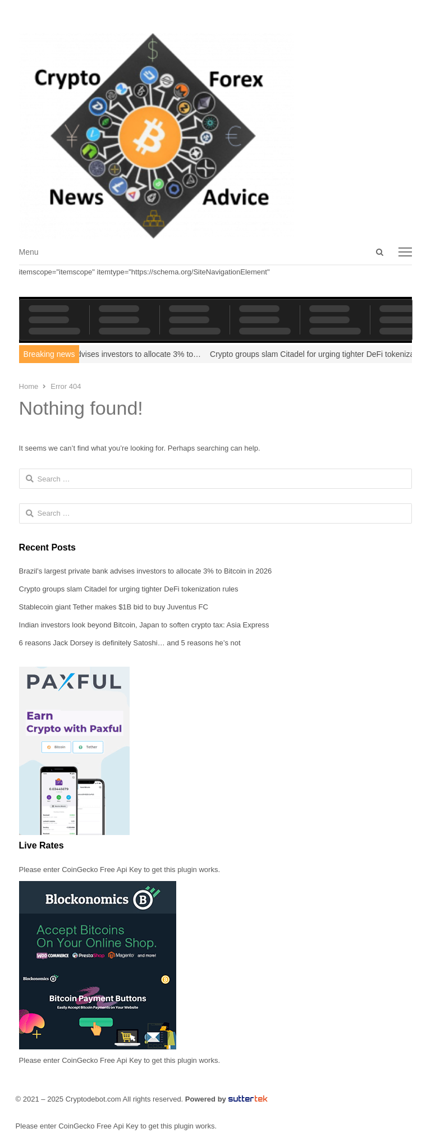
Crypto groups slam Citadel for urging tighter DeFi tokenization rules (129, 589)
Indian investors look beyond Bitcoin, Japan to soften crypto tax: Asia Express (144, 625)
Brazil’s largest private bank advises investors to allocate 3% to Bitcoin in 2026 (145, 571)
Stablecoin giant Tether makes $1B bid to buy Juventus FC (113, 607)
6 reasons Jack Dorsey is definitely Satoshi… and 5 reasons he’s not (130, 643)
